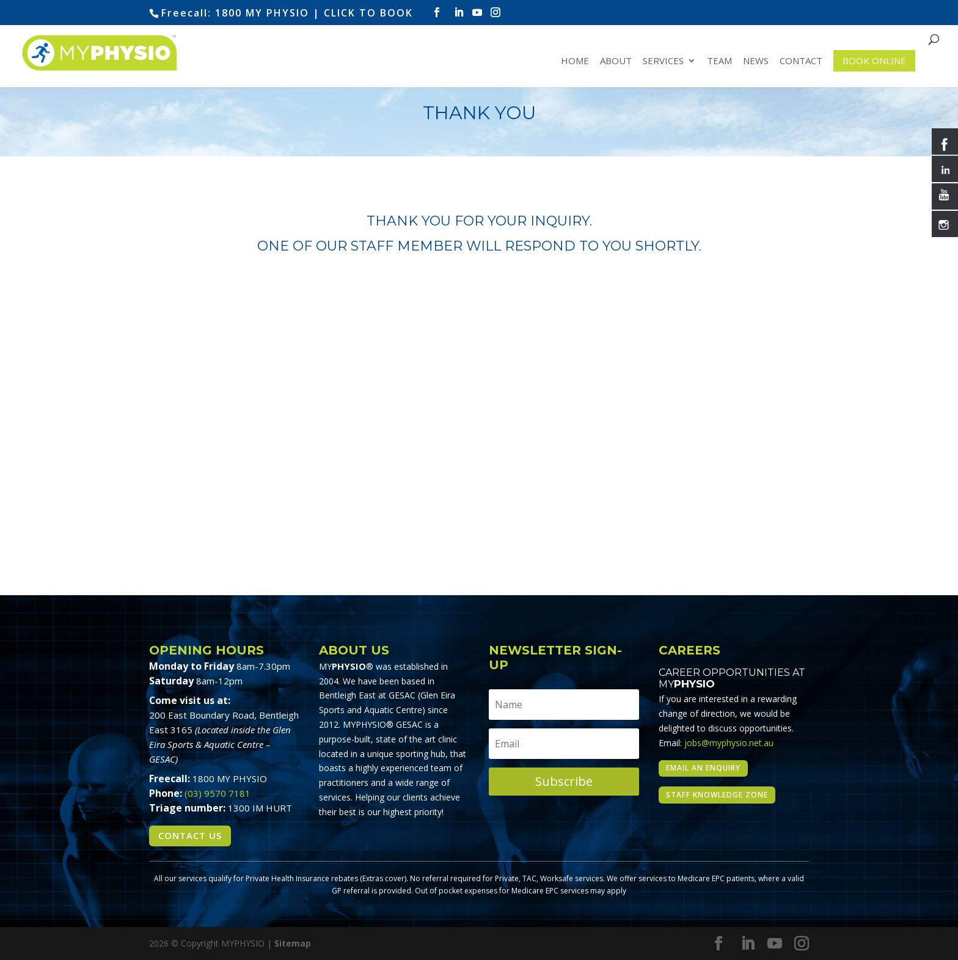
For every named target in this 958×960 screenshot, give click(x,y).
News (756, 61)
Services (663, 61)
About (616, 61)
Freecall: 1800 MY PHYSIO (235, 13)
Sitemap (292, 943)
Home (575, 61)
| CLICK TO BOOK (363, 13)
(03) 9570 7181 (217, 793)
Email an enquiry (703, 768)
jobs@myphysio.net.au (728, 743)
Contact (801, 61)
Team (719, 61)
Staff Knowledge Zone (717, 795)
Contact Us (190, 835)
